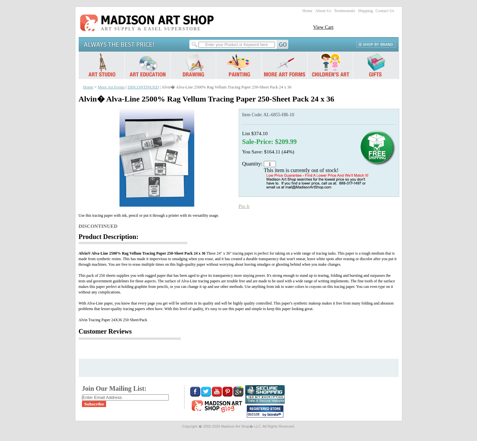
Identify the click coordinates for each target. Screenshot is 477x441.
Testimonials (344, 10)
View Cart (323, 27)
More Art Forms (111, 87)
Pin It (244, 206)
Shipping (365, 10)
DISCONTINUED (143, 87)
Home (307, 10)
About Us (323, 10)
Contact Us (384, 10)
